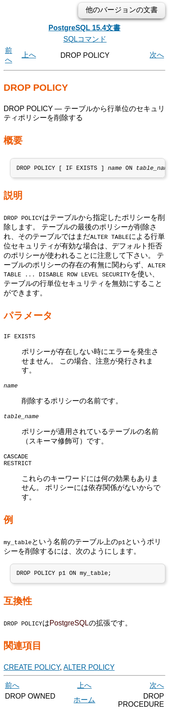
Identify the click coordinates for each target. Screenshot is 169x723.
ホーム (84, 709)
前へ (12, 695)
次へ (157, 55)
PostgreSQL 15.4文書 (85, 28)
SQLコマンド (84, 39)
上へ (29, 55)
